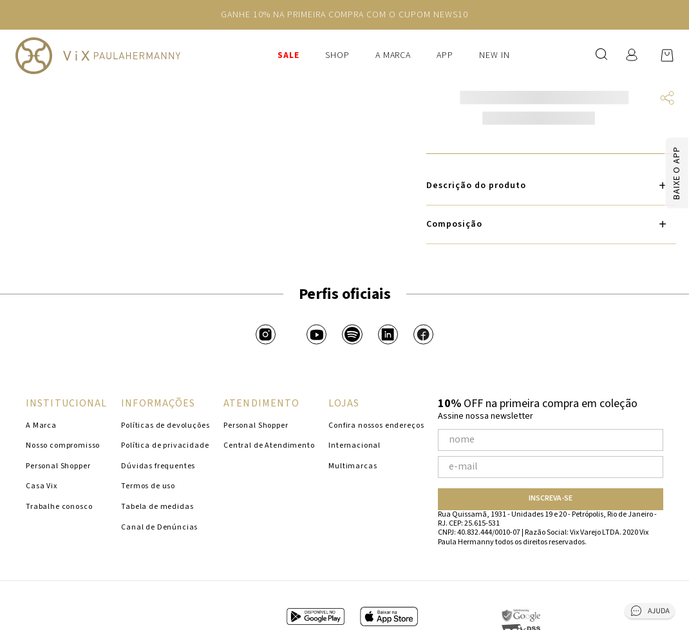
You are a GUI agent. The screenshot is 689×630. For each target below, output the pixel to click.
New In (494, 55)
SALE (288, 55)
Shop (337, 55)
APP (445, 55)
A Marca (393, 55)
